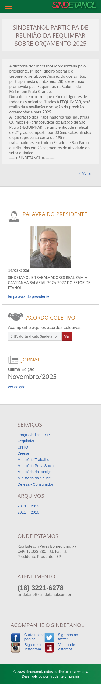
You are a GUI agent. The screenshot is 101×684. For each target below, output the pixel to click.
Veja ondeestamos (66, 647)
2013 (22, 506)
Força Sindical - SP (34, 435)
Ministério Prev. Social (36, 466)
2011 (22, 512)
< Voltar (85, 173)
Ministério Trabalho (33, 459)
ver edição (16, 387)
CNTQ (23, 447)
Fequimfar (26, 441)
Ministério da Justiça (35, 472)
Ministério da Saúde (34, 478)
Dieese (23, 453)
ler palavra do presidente (28, 296)
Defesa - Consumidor (35, 484)
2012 (35, 506)
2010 (35, 512)
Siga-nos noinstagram (35, 647)
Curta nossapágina (34, 637)
